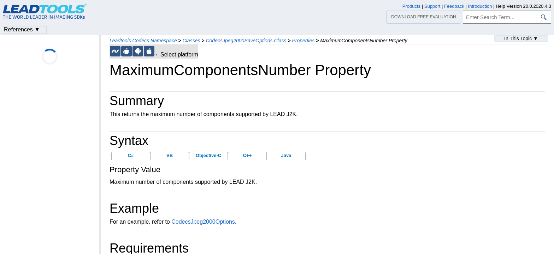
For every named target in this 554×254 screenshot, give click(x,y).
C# (131, 155)
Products (411, 6)
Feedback (454, 6)
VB (169, 155)
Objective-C (208, 155)
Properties (303, 40)
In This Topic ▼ (521, 38)
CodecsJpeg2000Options (203, 222)
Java (286, 155)
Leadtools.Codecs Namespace (143, 40)
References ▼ (22, 29)
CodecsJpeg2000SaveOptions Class (246, 40)
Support (432, 6)
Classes (191, 40)
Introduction (480, 6)
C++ (247, 155)
